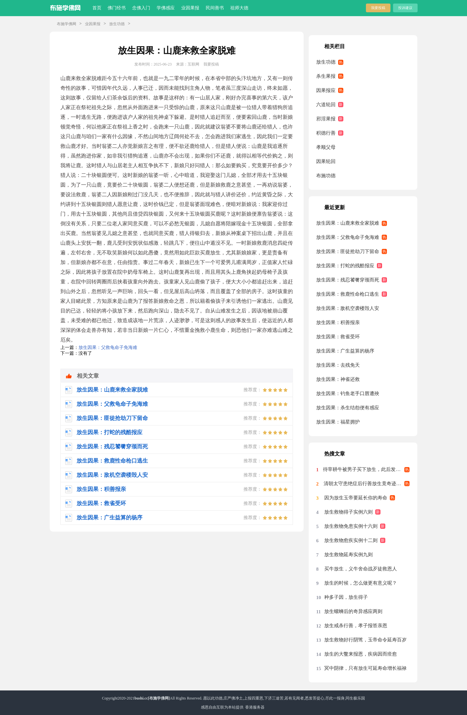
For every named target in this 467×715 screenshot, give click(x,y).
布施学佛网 (66, 24)
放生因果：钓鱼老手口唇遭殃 (347, 393)
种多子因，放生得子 (346, 597)
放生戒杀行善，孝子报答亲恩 (355, 625)
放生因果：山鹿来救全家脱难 (347, 223)
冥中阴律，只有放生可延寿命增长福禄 (365, 668)
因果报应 (326, 90)
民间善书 (215, 7)
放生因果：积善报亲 (338, 322)
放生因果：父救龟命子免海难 (107, 347)
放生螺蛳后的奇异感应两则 (353, 611)
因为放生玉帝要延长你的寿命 (355, 497)
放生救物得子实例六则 (348, 512)
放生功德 (117, 24)
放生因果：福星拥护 (338, 421)
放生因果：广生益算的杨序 (345, 350)
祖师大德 (239, 7)
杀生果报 (326, 76)
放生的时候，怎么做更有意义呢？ (360, 583)
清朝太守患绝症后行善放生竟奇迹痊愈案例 (367, 483)
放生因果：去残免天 (338, 365)
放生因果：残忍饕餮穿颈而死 (347, 279)
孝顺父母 (326, 147)
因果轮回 (326, 161)
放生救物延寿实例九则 (348, 554)
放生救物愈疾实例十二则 (351, 540)
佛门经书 (117, 7)
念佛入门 (141, 7)
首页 (96, 7)
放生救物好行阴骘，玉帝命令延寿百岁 (365, 639)
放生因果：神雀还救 (338, 379)
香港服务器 (255, 707)
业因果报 (190, 7)
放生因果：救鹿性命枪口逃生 (347, 294)
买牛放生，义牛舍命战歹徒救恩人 (360, 568)
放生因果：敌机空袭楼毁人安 (347, 308)
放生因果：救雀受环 (338, 336)
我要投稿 (378, 8)
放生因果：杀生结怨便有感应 (347, 407)
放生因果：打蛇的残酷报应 (345, 265)
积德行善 (326, 133)
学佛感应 (166, 7)
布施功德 (326, 175)
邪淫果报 (326, 118)
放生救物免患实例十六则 (351, 526)
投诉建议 (405, 8)
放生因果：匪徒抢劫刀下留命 (347, 251)
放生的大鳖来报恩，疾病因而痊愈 (360, 654)
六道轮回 (326, 104)
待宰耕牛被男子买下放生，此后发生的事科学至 (366, 469)
